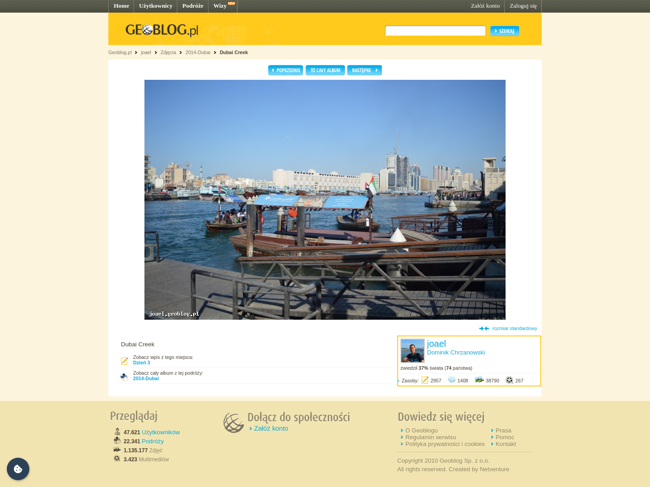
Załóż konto (485, 5)
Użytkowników (161, 432)
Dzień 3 (141, 362)
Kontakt (506, 444)
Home (121, 5)
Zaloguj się (523, 5)
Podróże (193, 5)
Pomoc (505, 437)
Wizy (220, 5)
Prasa (503, 430)
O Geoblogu (421, 430)
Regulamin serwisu (430, 437)
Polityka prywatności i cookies (445, 444)
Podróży (153, 441)
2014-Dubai (198, 52)
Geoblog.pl (120, 52)
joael (146, 52)
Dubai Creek (234, 52)
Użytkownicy (155, 5)
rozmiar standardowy (514, 328)
